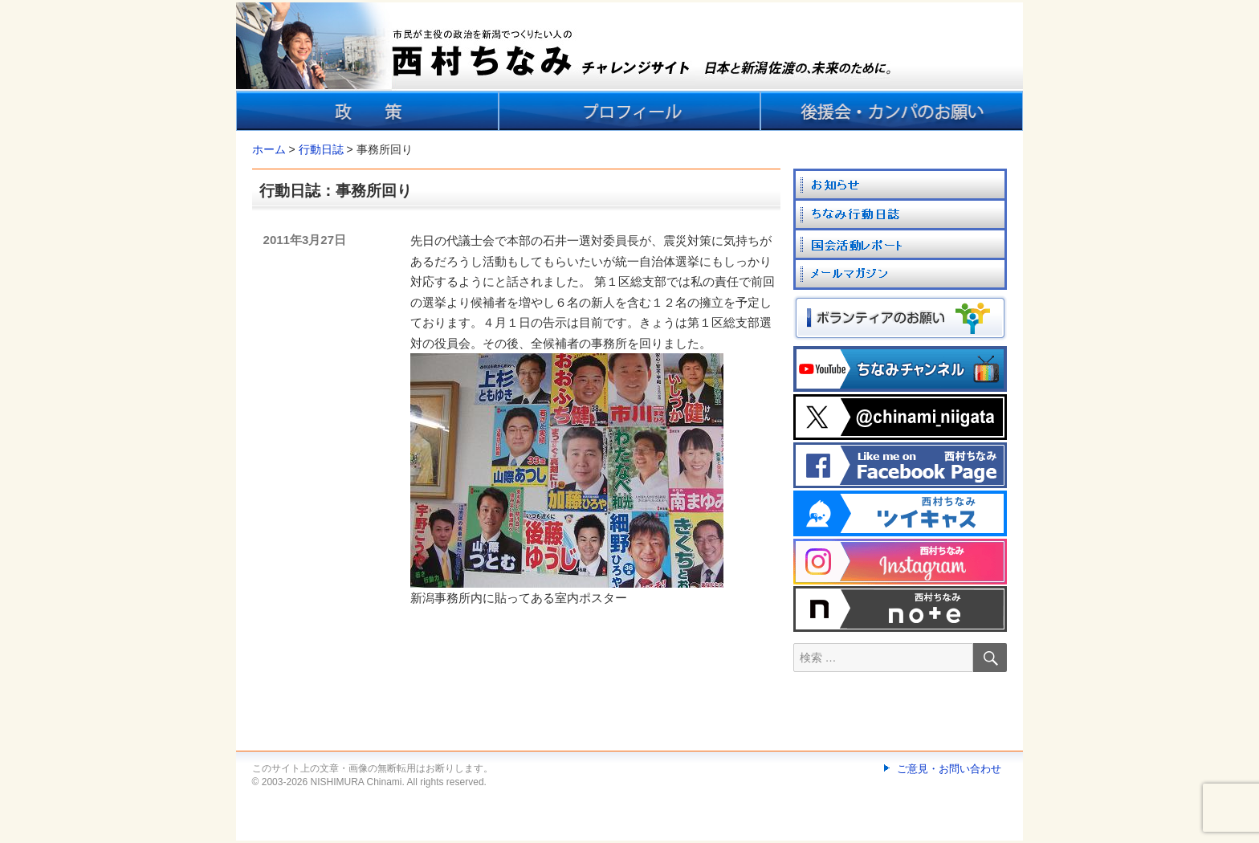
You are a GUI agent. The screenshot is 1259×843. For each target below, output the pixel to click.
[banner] (629, 66)
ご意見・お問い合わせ (949, 769)
